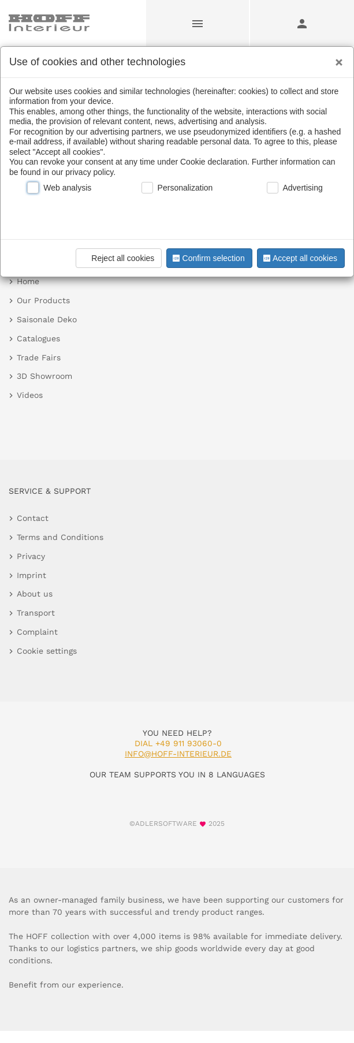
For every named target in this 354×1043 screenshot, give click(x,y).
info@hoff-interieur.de (178, 753)
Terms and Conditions (60, 537)
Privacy (31, 556)
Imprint (31, 575)
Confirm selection (207, 258)
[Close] (336, 58)
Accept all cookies (299, 258)
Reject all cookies (117, 258)
